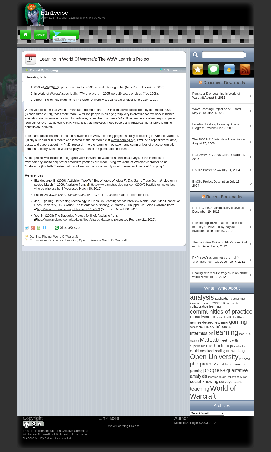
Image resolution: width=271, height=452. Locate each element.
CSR (212, 317)
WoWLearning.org (123, 140)
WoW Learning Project (123, 426)
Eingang (52, 70)
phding (47, 236)
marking (194, 340)
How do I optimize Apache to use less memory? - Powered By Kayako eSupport (218, 227)
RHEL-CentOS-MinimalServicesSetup (218, 207)
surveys (225, 381)
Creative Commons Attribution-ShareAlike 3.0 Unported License (55, 432)
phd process (204, 364)
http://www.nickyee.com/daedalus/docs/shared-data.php (75, 219)
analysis (202, 297)
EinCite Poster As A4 (206, 170)
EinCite (228, 317)
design (219, 317)
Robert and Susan (237, 376)
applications (223, 298)
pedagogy (244, 358)
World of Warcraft (65, 236)
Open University (90, 240)
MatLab (209, 339)
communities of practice (47, 240)
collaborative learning (205, 306)
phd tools (225, 364)
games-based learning (209, 322)
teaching (199, 389)
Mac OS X (245, 333)
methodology (219, 345)
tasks (237, 381)
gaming (35, 236)
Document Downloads (224, 82)
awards (217, 303)
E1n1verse (54, 12)
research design (217, 376)
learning (71, 240)
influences (223, 327)
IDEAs (210, 327)
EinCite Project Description (210, 181)
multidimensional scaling (207, 351)
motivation (240, 346)
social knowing (204, 381)
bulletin (235, 303)
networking (235, 350)
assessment (239, 298)
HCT (202, 327)
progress (214, 370)
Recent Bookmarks (224, 197)
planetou (239, 364)
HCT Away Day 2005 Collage (212, 154)
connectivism (199, 317)
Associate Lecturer (200, 303)
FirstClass (238, 317)
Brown (226, 303)
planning (196, 371)
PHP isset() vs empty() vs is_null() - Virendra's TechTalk (216, 259)
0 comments (173, 70)
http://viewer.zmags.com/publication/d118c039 (68, 209)
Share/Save (70, 228)
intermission (201, 333)
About (40, 35)
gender (194, 327)
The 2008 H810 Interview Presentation (218, 139)
